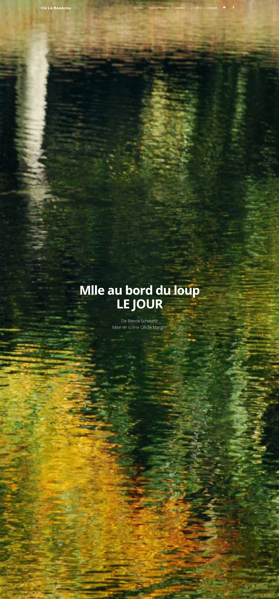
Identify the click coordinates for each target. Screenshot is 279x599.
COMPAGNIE (180, 8)
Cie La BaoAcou (56, 8)
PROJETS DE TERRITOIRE (159, 8)
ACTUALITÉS (196, 8)
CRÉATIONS (138, 8)
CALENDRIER (212, 8)
